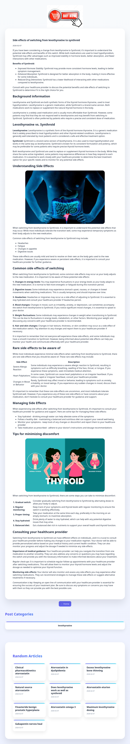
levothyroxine (65, 625)
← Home (65, 603)
